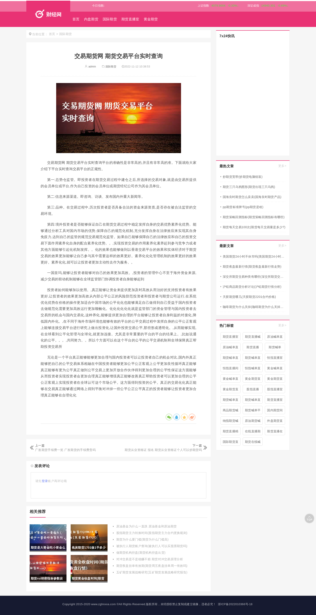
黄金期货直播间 (231, 390)
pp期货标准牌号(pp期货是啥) (243, 207)
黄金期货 (151, 19)
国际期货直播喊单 (231, 443)
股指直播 (252, 389)
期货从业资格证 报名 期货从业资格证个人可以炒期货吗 (163, 450)
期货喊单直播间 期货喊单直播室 (252, 359)
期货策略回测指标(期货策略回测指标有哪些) (254, 217)
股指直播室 (275, 389)
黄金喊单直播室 (231, 380)
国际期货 (110, 19)
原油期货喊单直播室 (253, 422)
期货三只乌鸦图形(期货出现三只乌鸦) (249, 187)
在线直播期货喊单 (253, 432)
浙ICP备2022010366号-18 (235, 604)
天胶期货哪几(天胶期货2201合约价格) (249, 297)
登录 (45, 481)
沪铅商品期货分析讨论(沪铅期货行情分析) (252, 286)
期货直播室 (130, 19)
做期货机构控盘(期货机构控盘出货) (140, 552)
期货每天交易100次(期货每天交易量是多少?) (254, 227)
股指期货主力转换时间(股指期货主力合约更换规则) (152, 533)
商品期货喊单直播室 (231, 411)
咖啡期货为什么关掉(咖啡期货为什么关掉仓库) (254, 307)
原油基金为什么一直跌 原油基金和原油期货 (146, 526)
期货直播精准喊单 (231, 432)
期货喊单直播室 (253, 401)
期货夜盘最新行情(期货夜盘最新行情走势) (252, 266)
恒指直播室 (275, 357)
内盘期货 (91, 19)
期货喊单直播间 (231, 359)
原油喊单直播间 (275, 338)
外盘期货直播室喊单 (275, 422)
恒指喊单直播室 (253, 369)
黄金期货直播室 (253, 380)
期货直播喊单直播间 (253, 338)
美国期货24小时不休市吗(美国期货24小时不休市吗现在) (254, 256)
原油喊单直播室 (231, 348)
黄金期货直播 (275, 380)
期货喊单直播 (231, 401)
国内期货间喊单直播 (275, 411)
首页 (76, 19)
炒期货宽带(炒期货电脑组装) (243, 176)
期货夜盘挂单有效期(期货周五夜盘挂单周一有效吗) (152, 565)
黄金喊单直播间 (275, 369)
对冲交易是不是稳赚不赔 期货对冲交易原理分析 (149, 559)
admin (90, 66)
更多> (282, 166)
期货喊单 (275, 347)
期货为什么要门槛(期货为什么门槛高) (142, 539)
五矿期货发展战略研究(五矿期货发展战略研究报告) (152, 572)
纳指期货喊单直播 (231, 422)
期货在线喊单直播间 (253, 443)
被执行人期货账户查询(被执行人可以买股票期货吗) (152, 546)
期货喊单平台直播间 (253, 411)
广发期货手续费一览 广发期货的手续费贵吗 (65, 450)
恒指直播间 (231, 368)
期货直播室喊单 (275, 401)
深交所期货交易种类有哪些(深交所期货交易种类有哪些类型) (254, 276)
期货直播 (252, 347)
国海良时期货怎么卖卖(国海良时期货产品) (252, 197)
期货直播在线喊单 (275, 432)
